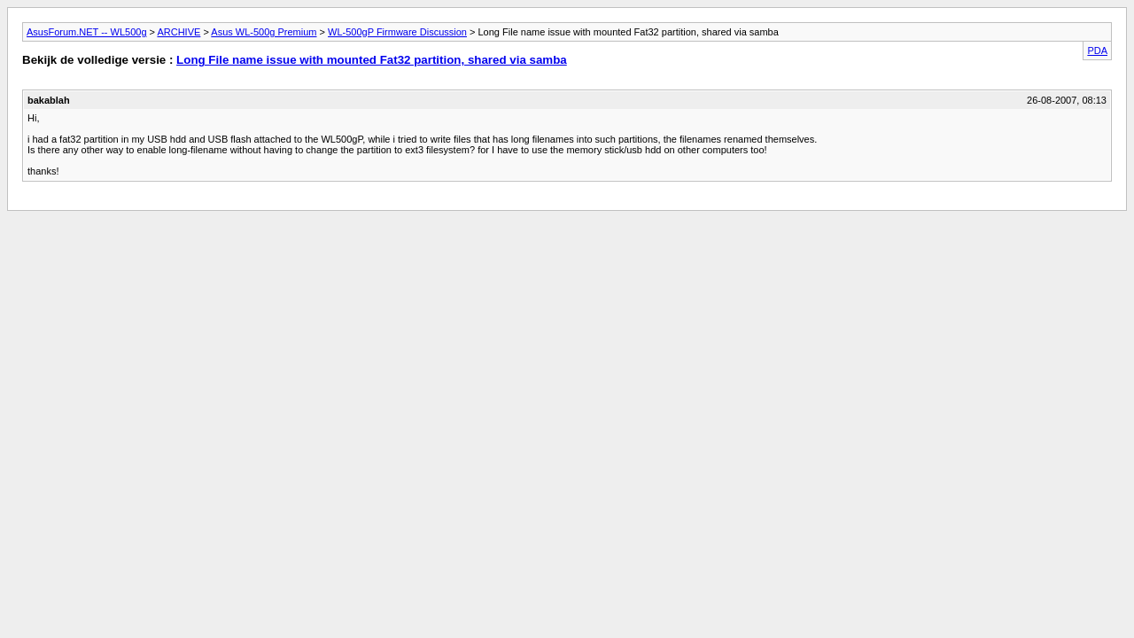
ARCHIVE (178, 32)
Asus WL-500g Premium (263, 32)
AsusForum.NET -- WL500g (87, 32)
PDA (1097, 50)
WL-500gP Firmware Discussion (397, 32)
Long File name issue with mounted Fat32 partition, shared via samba (371, 59)
